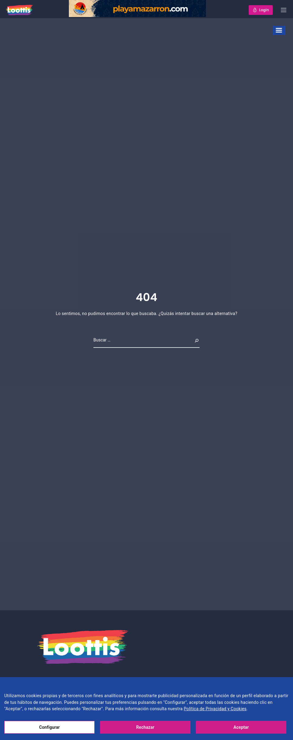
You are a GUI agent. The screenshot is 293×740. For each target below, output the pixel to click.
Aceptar (241, 727)
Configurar (49, 727)
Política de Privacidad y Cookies (215, 708)
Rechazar (145, 727)
